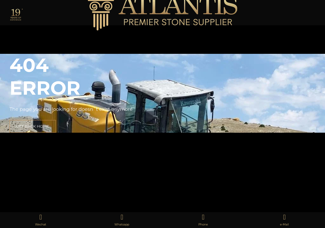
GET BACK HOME (32, 126)
